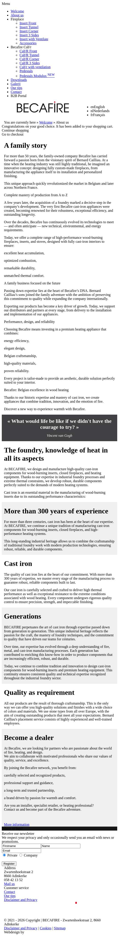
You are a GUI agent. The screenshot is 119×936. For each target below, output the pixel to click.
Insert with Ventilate (34, 39)
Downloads (19, 80)
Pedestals (26, 71)
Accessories (28, 43)
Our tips (16, 88)
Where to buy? (12, 828)
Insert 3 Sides (29, 35)
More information (16, 824)
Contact (16, 92)
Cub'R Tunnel (29, 55)
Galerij (15, 84)
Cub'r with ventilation (35, 67)
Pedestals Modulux (37, 76)
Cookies (45, 928)
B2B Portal (19, 96)
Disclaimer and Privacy (20, 900)
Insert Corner (29, 31)
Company (31, 855)
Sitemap (59, 928)
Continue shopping (15, 130)
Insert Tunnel (29, 27)
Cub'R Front (28, 51)
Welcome (17, 11)
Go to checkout (13, 134)
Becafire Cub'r (21, 47)
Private (12, 855)
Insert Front (28, 23)
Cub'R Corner (29, 59)
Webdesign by (14, 932)
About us (17, 15)
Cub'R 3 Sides (30, 63)
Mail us (9, 884)
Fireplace (17, 19)
